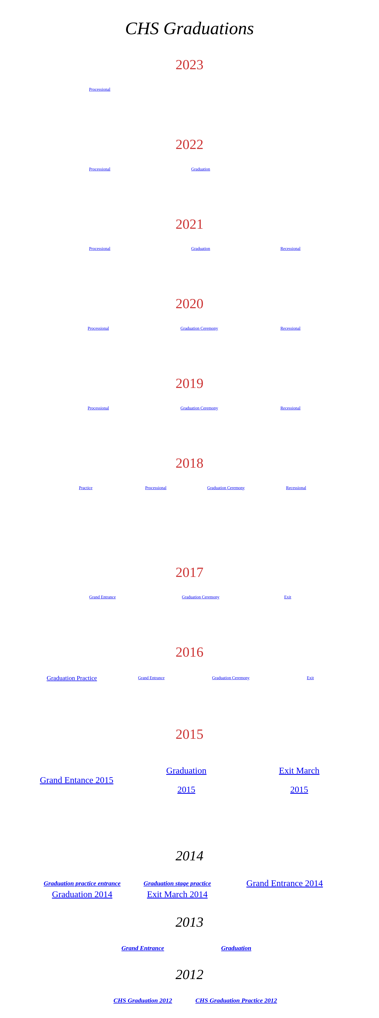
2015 (186, 789)
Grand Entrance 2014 (284, 883)
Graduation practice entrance (82, 883)
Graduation (200, 169)
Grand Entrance (102, 597)
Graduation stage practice (177, 883)
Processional (99, 89)
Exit (287, 597)
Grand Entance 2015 (76, 780)
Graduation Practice (72, 678)
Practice (86, 488)
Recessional (290, 248)
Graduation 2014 (82, 894)
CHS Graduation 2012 (142, 1000)
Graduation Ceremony (199, 328)
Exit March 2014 (177, 894)
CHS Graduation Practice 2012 (236, 1000)
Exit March (299, 770)
